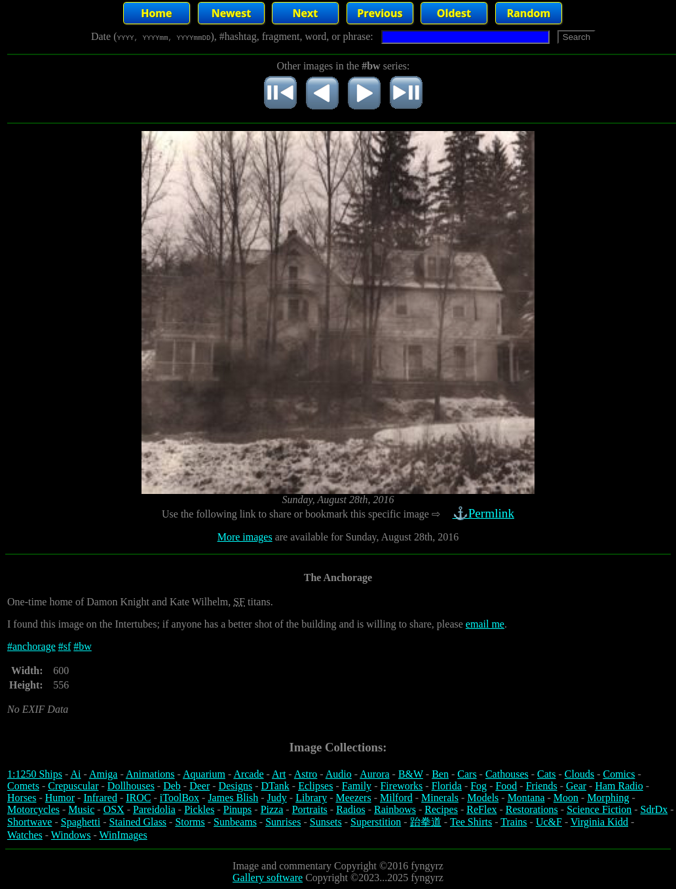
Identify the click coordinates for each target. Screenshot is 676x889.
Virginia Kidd (599, 821)
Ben (440, 774)
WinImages (123, 835)
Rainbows (395, 809)
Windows (71, 835)
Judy (277, 797)
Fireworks (401, 785)
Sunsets (326, 821)
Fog (478, 785)
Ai (75, 774)
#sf (64, 646)
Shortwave (29, 821)
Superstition (375, 821)
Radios (350, 809)
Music (81, 809)
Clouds (579, 774)
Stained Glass (138, 821)
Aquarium (204, 774)
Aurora (374, 774)
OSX (113, 809)
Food (506, 785)
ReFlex (481, 809)
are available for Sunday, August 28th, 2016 (365, 536)
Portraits (310, 809)
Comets (23, 785)
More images (244, 536)
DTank (275, 785)
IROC (138, 797)
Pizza (272, 809)
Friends (541, 785)
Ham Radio (619, 785)
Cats (546, 774)
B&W (410, 774)
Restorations (532, 809)
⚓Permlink (485, 513)
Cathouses (507, 774)
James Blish (233, 797)
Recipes (441, 809)
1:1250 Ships (34, 774)
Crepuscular (73, 785)
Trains (513, 821)
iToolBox (179, 797)
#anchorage (31, 646)
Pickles (199, 809)
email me (485, 624)
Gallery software (268, 877)
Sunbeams (235, 821)
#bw (82, 646)
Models (482, 797)
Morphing (608, 797)
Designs (236, 785)
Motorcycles (33, 809)
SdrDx (654, 809)
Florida (447, 785)
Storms (189, 821)
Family (356, 785)
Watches (25, 835)
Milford (396, 797)
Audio (339, 774)
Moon (566, 797)
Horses (21, 797)
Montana (526, 797)
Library (311, 797)
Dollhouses (131, 785)
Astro (306, 774)
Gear (576, 785)
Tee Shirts (471, 821)
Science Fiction (599, 809)
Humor (60, 797)
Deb (172, 785)
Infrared (100, 797)
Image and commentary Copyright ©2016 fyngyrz (338, 865)
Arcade (248, 774)
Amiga (103, 774)
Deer (199, 785)
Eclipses (315, 785)
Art (279, 774)
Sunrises (283, 821)
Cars (466, 774)
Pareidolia (154, 809)
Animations (150, 774)
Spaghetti (80, 821)
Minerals (440, 797)
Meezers (353, 797)
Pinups (237, 809)
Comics (619, 774)
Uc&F (549, 821)
